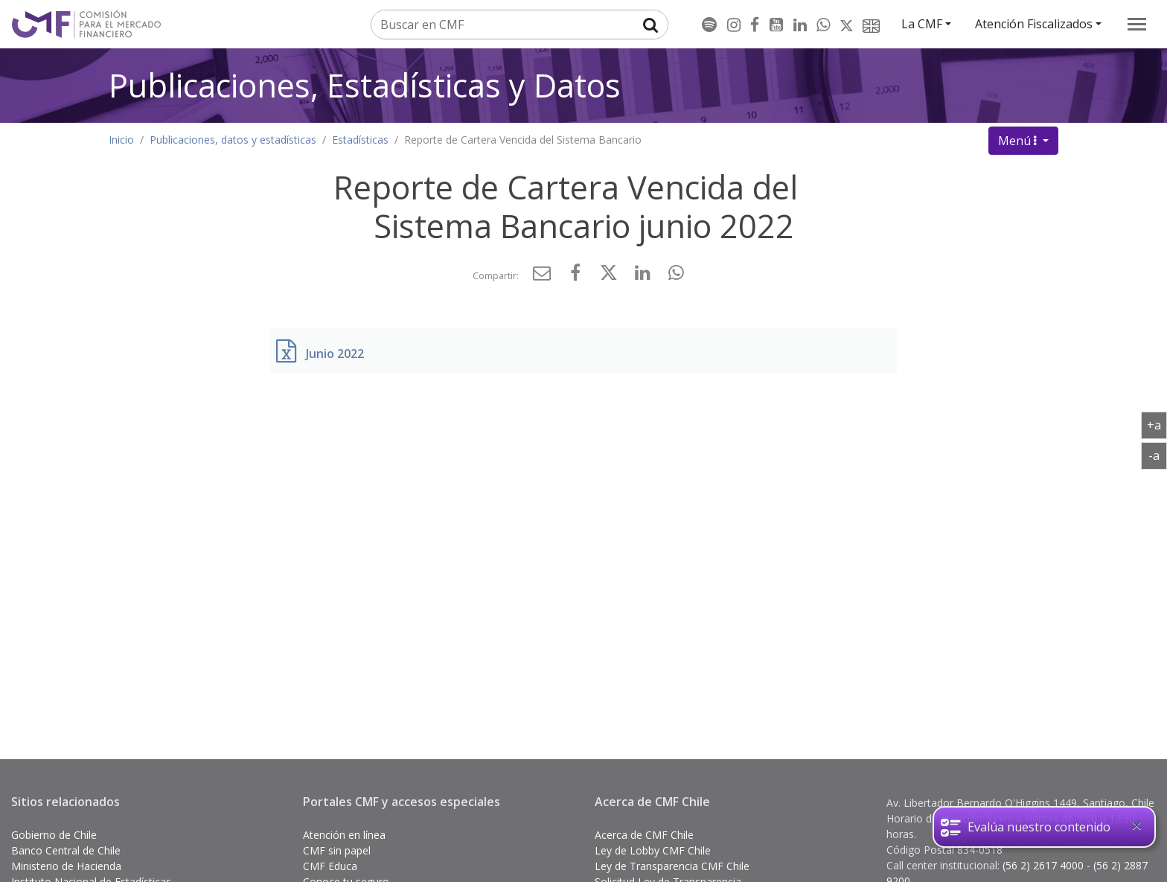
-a (1157, 455)
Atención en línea (344, 835)
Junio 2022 (335, 353)
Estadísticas (360, 139)
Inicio (121, 139)
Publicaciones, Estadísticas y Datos (365, 85)
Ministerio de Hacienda (66, 866)
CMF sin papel (337, 850)
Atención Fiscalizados (1034, 24)
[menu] (1137, 24)
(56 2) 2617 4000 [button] (1045, 865)
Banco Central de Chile (66, 850)
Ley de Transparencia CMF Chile (672, 866)
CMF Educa (330, 866)
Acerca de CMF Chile (644, 835)
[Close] (1136, 825)
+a (1157, 424)
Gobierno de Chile (54, 835)
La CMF (921, 24)
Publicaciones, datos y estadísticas (233, 139)
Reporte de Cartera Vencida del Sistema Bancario (523, 139)
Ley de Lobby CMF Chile (653, 850)
